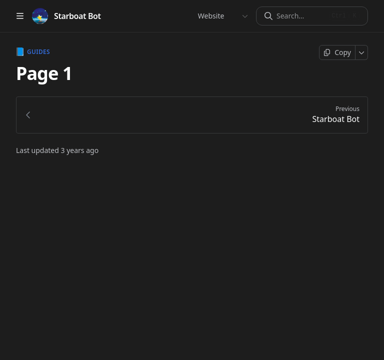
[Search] (300, 16)
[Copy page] (337, 52)
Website (211, 15)
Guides (33, 52)
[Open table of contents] (20, 16)
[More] (362, 52)
